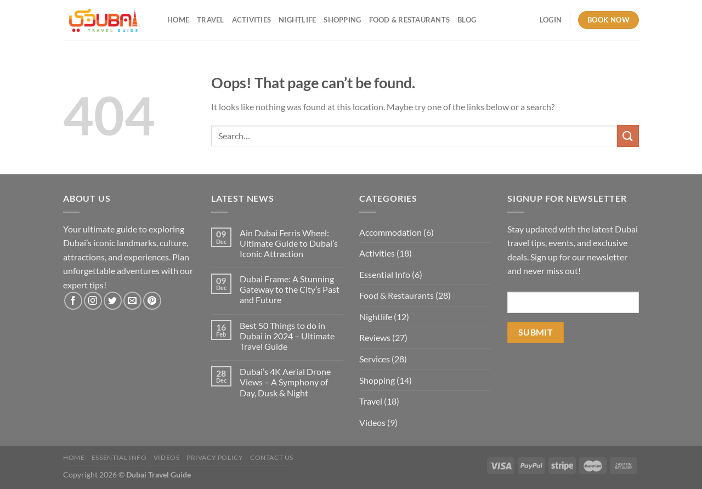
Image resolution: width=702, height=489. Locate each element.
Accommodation (390, 232)
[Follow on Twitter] (113, 301)
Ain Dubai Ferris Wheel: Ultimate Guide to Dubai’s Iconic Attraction (289, 243)
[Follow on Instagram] (93, 301)
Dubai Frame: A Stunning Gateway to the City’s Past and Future (289, 289)
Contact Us (271, 457)
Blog (466, 19)
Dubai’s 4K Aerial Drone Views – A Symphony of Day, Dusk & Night (285, 381)
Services (374, 359)
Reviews (374, 337)
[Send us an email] (132, 301)
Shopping (342, 19)
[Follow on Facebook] (73, 301)
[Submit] (628, 135)
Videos (372, 422)
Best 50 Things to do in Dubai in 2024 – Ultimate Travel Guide (287, 335)
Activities (251, 19)
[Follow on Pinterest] (152, 301)
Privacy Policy (215, 457)
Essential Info (384, 274)
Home (178, 19)
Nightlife (297, 19)
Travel (210, 19)
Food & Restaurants (409, 19)
